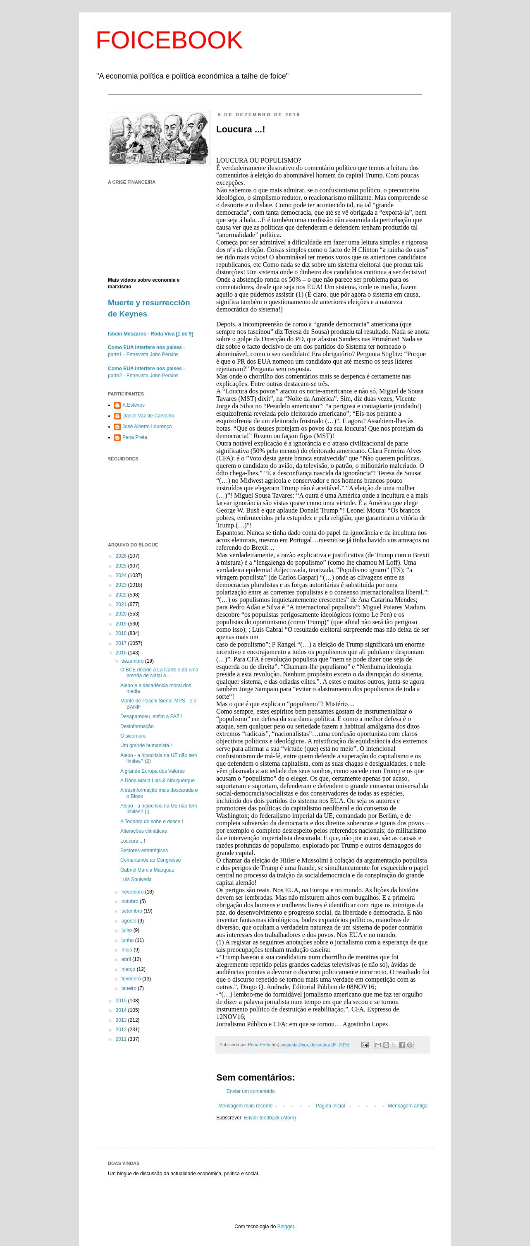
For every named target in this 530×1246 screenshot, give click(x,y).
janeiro (130, 988)
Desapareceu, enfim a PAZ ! (151, 716)
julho (128, 930)
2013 (122, 1020)
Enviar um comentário (251, 1091)
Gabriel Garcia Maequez (147, 870)
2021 (122, 604)
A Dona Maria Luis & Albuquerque (157, 781)
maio (128, 950)
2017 (122, 643)
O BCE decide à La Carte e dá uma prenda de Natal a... (159, 672)
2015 (122, 1001)
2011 (122, 1039)
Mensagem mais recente (245, 1106)
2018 (122, 633)
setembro (132, 911)
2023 (122, 585)
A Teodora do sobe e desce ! (151, 821)
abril (127, 959)
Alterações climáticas (143, 831)
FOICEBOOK (169, 40)
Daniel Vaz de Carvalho (148, 416)
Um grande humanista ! (146, 745)
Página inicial (330, 1106)
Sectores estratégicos (144, 850)
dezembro (133, 661)
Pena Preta (134, 437)
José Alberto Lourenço (147, 426)
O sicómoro (133, 736)
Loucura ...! (132, 841)
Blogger (285, 1226)
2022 (122, 595)
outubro (131, 901)
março (129, 969)
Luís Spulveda (136, 879)
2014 (122, 1010)
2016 (122, 653)
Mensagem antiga (407, 1106)
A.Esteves (133, 405)
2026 (122, 556)
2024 (122, 575)
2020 (122, 614)
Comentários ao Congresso (150, 860)
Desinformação (137, 726)
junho (128, 940)
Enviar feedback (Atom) (270, 1118)
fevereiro (132, 979)
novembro (133, 892)
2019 (122, 624)
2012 (122, 1030)
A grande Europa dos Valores (152, 771)
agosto (130, 921)
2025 (122, 566)
